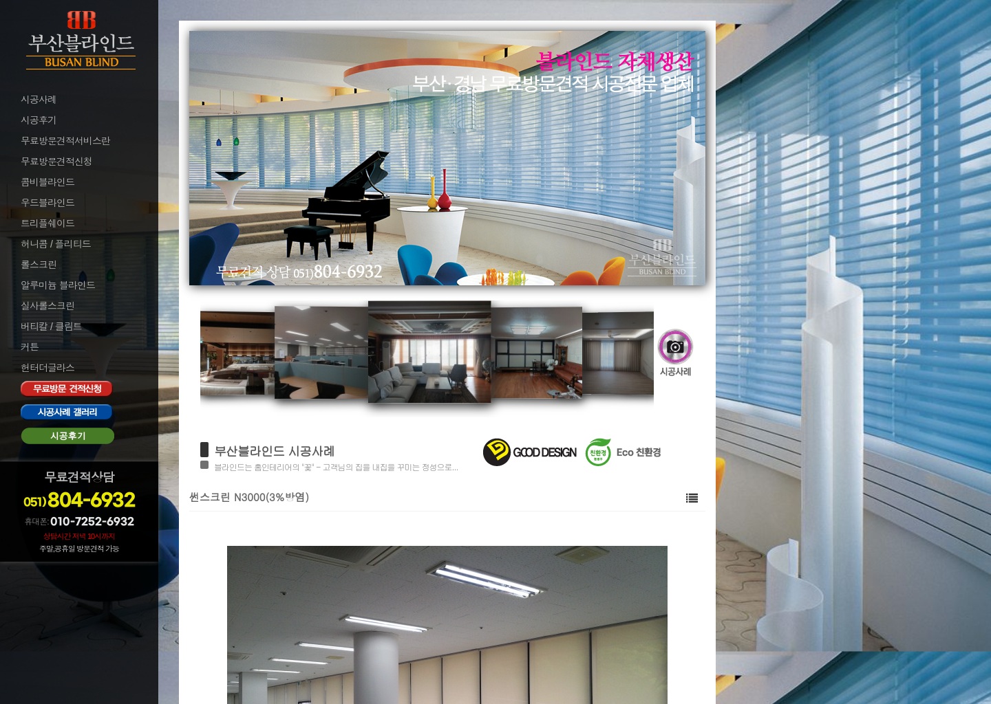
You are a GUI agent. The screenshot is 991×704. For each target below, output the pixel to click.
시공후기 (38, 120)
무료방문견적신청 (56, 161)
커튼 (30, 347)
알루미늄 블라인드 (58, 285)
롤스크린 (38, 264)
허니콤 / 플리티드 (56, 244)
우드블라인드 (47, 202)
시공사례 (38, 99)
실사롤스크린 (47, 305)
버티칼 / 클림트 (51, 326)
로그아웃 (37, 590)
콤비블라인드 (47, 182)
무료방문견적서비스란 (65, 140)
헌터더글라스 (47, 367)
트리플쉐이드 (47, 223)
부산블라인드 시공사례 (274, 450)
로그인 (33, 572)
